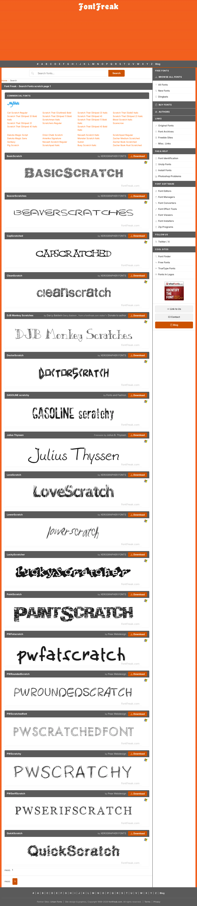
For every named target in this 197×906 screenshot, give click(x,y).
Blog (157, 64)
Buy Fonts (163, 104)
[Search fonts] (72, 73)
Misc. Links (163, 143)
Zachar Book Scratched (125, 142)
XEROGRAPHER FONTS (113, 156)
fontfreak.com (115, 901)
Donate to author (117, 315)
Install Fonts (163, 170)
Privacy (156, 901)
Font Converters (165, 203)
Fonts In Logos (164, 274)
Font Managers (165, 197)
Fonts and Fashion (116, 395)
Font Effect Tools (166, 208)
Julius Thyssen (15, 435)
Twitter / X (162, 241)
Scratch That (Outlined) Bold (56, 112)
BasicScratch (14, 156)
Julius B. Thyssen (116, 435)
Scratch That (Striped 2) (19, 123)
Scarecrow (118, 123)
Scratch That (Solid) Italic (125, 112)
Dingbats (161, 96)
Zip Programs (164, 226)
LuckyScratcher (16, 554)
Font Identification (166, 158)
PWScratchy (14, 753)
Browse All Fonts (168, 77)
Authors (162, 111)
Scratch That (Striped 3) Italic (93, 112)
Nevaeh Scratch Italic (88, 135)
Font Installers (164, 220)
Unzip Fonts (163, 164)
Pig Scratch (13, 145)
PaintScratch (14, 594)
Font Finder (163, 256)
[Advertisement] (98, 37)
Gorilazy (11, 142)
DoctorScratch (15, 355)
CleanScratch (14, 275)
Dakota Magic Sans (17, 138)
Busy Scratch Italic (87, 145)
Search (117, 73)
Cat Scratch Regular (17, 112)
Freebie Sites (164, 137)
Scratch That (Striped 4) (90, 116)
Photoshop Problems (168, 176)
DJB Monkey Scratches (20, 315)
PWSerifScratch (16, 793)
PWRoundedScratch (18, 674)
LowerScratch (15, 514)
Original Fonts (164, 125)
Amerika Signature (51, 138)
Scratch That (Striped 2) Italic (128, 116)
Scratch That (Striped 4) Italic (22, 126)
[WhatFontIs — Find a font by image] (174, 299)
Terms (147, 901)
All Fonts (161, 84)
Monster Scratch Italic (89, 138)
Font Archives (164, 131)
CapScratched (15, 235)
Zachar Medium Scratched (126, 138)
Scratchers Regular (52, 123)
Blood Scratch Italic (122, 119)
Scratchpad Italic (51, 145)
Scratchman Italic (51, 119)
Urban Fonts (56, 901)
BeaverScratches (16, 195)
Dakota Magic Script (17, 135)
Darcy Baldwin (54, 315)
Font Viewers (164, 214)
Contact (174, 316)
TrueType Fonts (165, 268)
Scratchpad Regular (123, 135)
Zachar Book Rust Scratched (127, 145)
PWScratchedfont (17, 713)
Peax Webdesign (117, 634)
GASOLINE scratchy (18, 395)
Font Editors (163, 191)
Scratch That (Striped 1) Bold (57, 116)
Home (4, 80)
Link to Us (174, 308)
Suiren (81, 142)
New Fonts (162, 90)
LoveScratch (14, 474)
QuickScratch (14, 833)
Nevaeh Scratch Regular (54, 142)
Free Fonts (162, 262)
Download (138, 156)
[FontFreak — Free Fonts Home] (98, 7)
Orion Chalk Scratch (52, 135)
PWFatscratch (15, 634)
